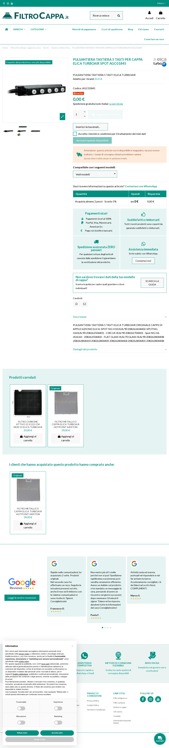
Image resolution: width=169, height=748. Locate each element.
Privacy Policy (93, 700)
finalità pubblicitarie (20, 674)
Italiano (162, 3)
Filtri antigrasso (120, 698)
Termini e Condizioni (96, 709)
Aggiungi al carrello (105, 114)
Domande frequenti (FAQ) (122, 721)
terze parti (45, 664)
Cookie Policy (93, 705)
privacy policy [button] (24, 654)
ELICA (98, 78)
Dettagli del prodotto (120, 349)
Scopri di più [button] (39, 739)
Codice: (77, 88)
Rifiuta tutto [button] (22, 733)
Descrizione (120, 317)
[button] (19, 29)
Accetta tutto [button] (57, 733)
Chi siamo (117, 711)
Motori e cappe (119, 707)
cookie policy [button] (24, 661)
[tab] (120, 316)
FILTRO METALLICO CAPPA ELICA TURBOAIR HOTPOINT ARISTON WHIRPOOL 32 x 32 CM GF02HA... (65, 427)
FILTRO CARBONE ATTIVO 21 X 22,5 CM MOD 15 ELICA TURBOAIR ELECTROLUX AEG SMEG (28, 425)
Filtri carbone (119, 702)
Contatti (116, 716)
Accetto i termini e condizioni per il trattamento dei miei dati (112, 133)
